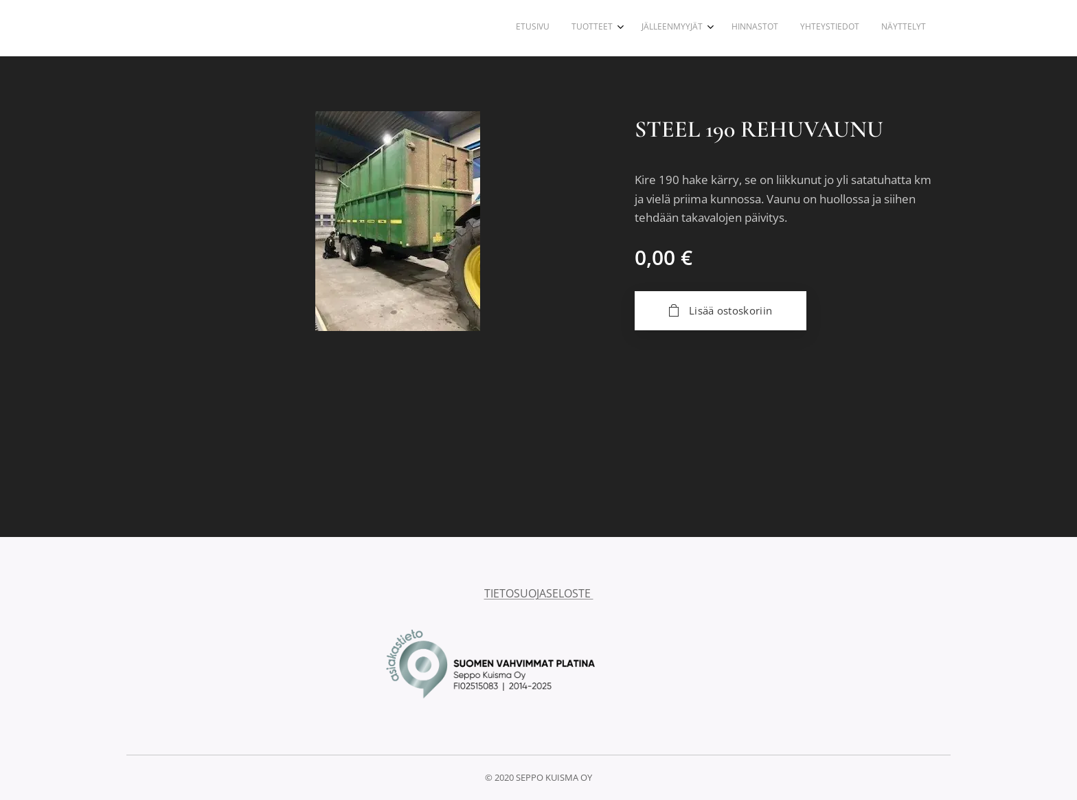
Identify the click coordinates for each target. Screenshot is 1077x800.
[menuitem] (806, 28)
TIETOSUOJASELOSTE (538, 593)
